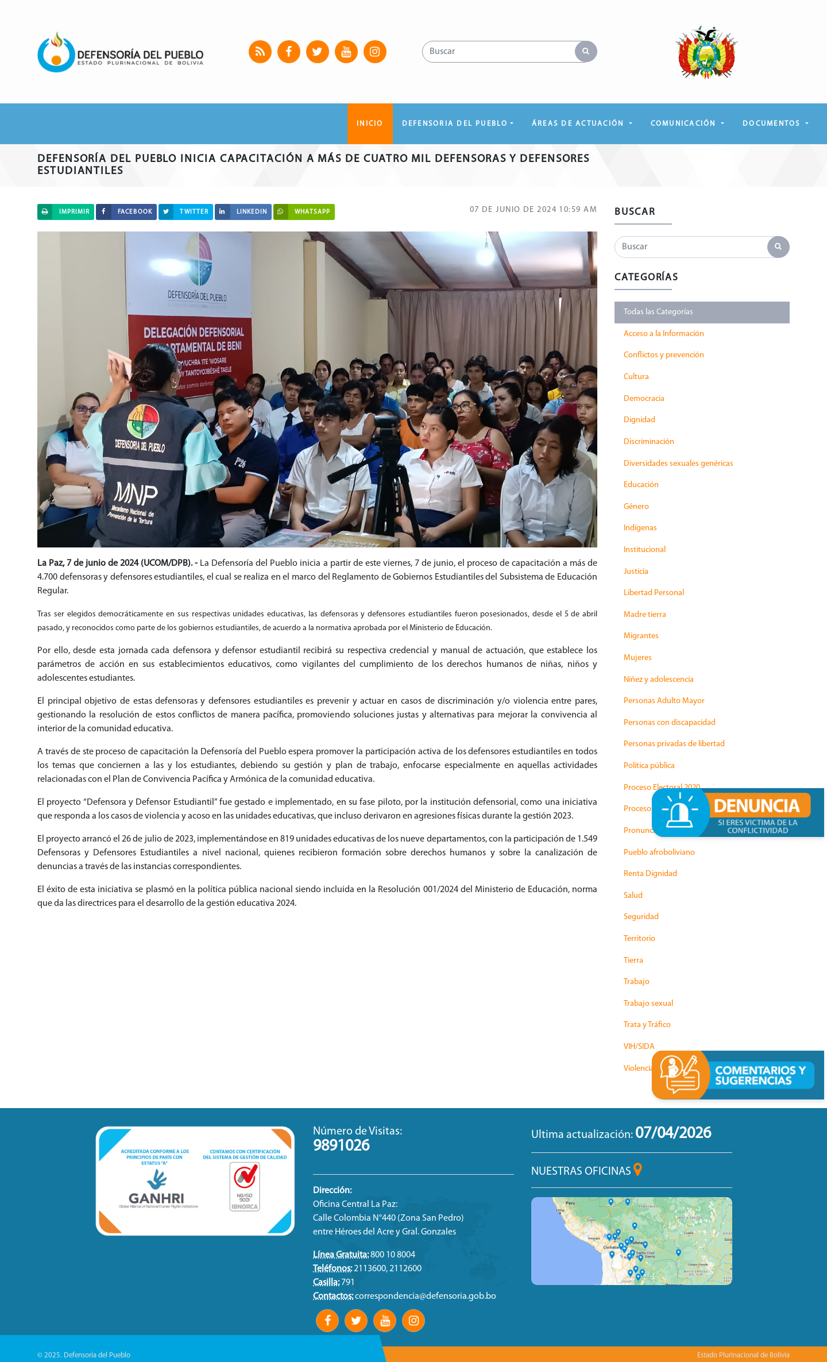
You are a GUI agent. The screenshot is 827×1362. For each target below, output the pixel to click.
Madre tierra (645, 615)
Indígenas (640, 528)
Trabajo (637, 982)
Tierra (633, 960)
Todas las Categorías (658, 312)
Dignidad (639, 420)
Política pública (649, 766)
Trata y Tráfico (647, 1025)
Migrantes (641, 636)
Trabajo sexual (648, 1004)
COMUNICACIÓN (685, 124)
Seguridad (641, 917)
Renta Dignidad (650, 874)
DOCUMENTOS (773, 124)
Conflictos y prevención (664, 355)
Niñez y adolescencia (659, 680)
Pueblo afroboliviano (659, 852)
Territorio (639, 939)
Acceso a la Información (664, 334)
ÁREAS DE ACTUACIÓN (579, 124)
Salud (633, 896)
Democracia (644, 399)
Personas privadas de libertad (674, 744)
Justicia (636, 572)
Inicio (370, 124)
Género (636, 507)
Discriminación (649, 442)
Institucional (645, 550)
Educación (641, 485)
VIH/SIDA (639, 1047)
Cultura (636, 377)
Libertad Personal (654, 593)
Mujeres (638, 658)
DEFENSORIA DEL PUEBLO (455, 124)
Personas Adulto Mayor (664, 701)
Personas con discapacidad (670, 723)
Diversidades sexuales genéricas (678, 464)
